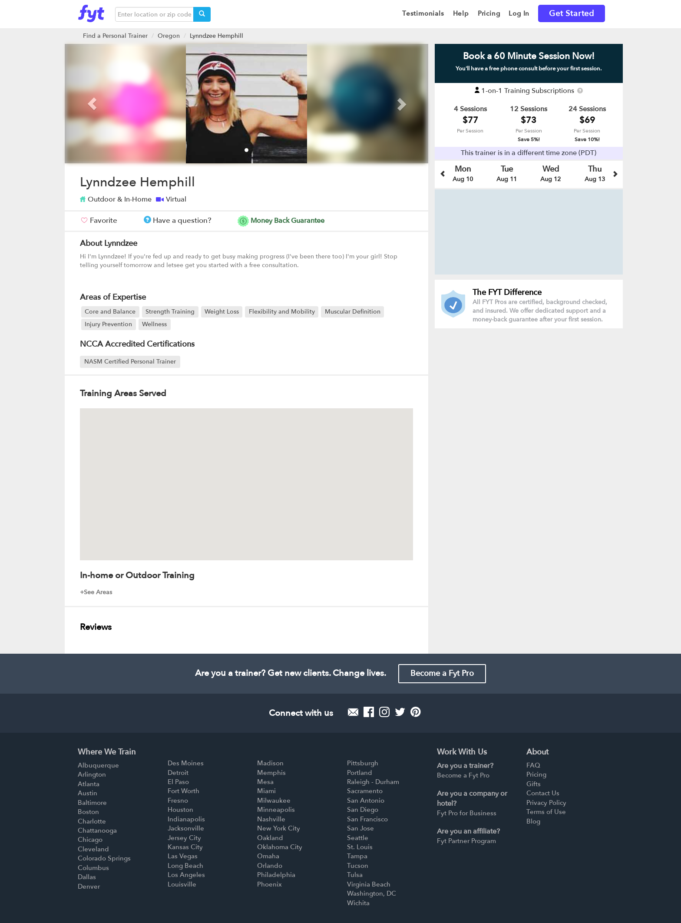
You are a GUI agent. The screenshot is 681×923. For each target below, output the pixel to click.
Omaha (268, 856)
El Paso (178, 781)
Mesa (265, 781)
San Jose (360, 828)
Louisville (182, 884)
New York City (278, 828)
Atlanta (88, 784)
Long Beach (185, 865)
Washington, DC (371, 893)
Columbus (93, 867)
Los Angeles (186, 874)
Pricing (536, 774)
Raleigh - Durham (373, 781)
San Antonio (365, 800)
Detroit (178, 772)
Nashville (271, 819)
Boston (88, 811)
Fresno (178, 800)
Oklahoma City (279, 847)
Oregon (169, 36)
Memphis (271, 772)
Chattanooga (97, 830)
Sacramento (365, 791)
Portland (359, 772)
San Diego (362, 809)
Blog (533, 821)
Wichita (358, 903)
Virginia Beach (368, 884)
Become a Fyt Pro (442, 673)
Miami (266, 791)
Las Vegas (183, 856)
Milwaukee (274, 800)
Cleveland (93, 849)
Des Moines (186, 763)
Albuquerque (98, 765)
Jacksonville (186, 828)
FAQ (533, 765)
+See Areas (96, 592)
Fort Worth (183, 791)
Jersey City (184, 838)
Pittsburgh (362, 763)
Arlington (92, 774)
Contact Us (542, 793)
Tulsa (355, 874)
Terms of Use (546, 811)
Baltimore (92, 802)
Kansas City (185, 847)
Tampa (357, 856)
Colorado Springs (104, 858)
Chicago (90, 839)
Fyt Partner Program (466, 841)
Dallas (87, 877)
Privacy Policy (546, 802)
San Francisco (367, 819)
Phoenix (269, 884)
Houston (180, 809)
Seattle (357, 838)
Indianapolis (186, 819)
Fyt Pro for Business (466, 813)
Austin (87, 793)
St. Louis (360, 847)
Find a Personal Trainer (115, 36)
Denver (89, 886)
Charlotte (92, 821)
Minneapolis (276, 809)
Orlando (269, 865)
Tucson (357, 865)
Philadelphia (276, 874)
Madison (270, 763)
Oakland (270, 838)
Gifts (533, 784)
